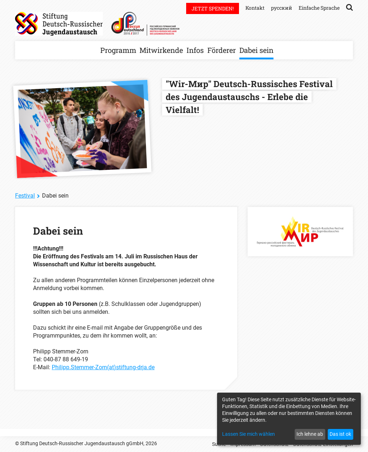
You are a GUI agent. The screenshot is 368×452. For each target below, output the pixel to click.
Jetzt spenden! (213, 8)
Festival (25, 195)
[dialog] (289, 419)
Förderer (221, 50)
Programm (118, 50)
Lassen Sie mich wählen (248, 434)
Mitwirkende (161, 50)
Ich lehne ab (309, 434)
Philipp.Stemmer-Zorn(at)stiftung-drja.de (103, 367)
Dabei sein (256, 50)
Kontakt (254, 7)
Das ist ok (340, 434)
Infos (195, 50)
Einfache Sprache (319, 7)
